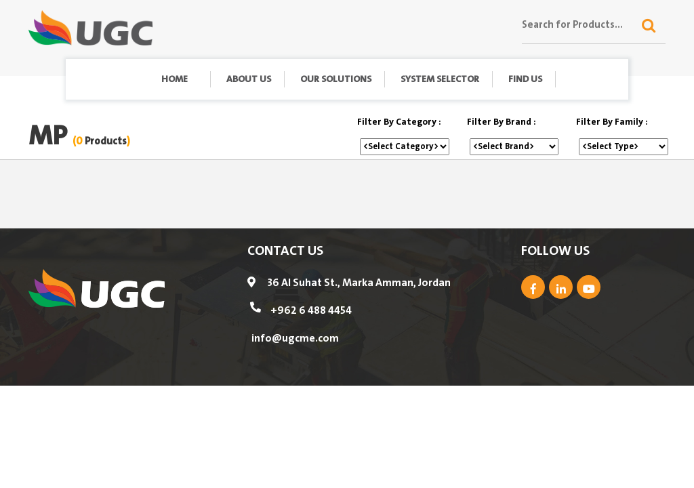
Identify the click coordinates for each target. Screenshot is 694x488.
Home (174, 79)
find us (525, 79)
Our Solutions (335, 79)
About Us (248, 79)
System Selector (440, 79)
